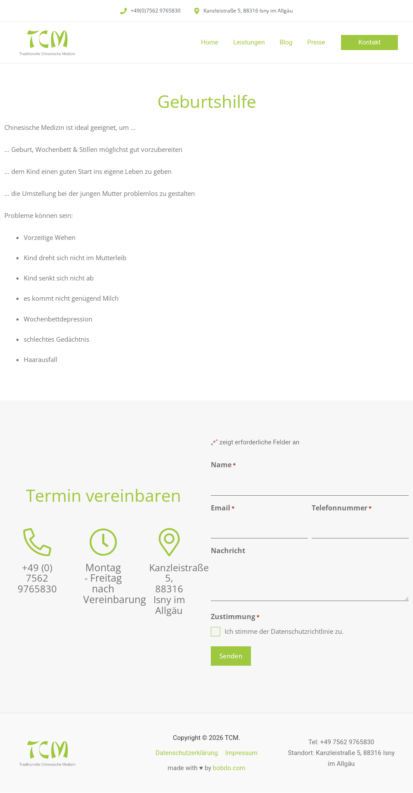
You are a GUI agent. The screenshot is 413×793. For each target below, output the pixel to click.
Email (223, 508)
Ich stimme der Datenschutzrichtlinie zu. (284, 631)
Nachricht (228, 550)
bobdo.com (229, 768)
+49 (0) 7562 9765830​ (37, 578)
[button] (369, 42)
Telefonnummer (342, 508)
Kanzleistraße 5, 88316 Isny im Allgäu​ (180, 589)
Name (223, 465)
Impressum (241, 753)
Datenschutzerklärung (187, 753)
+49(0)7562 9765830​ (156, 10)
